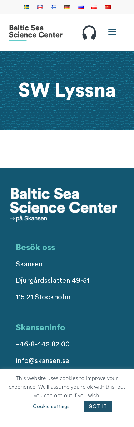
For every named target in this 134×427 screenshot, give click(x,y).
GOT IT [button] (98, 406)
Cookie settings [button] (51, 406)
